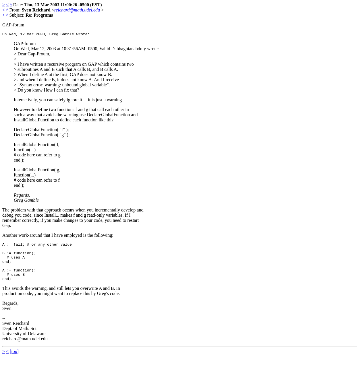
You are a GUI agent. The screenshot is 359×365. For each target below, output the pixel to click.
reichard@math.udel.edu (77, 9)
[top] (14, 360)
